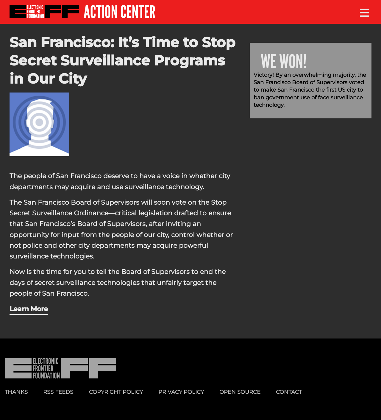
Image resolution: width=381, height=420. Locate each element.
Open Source (239, 392)
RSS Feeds (58, 392)
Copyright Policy (116, 392)
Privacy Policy (181, 392)
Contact (289, 392)
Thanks (16, 392)
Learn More (29, 309)
